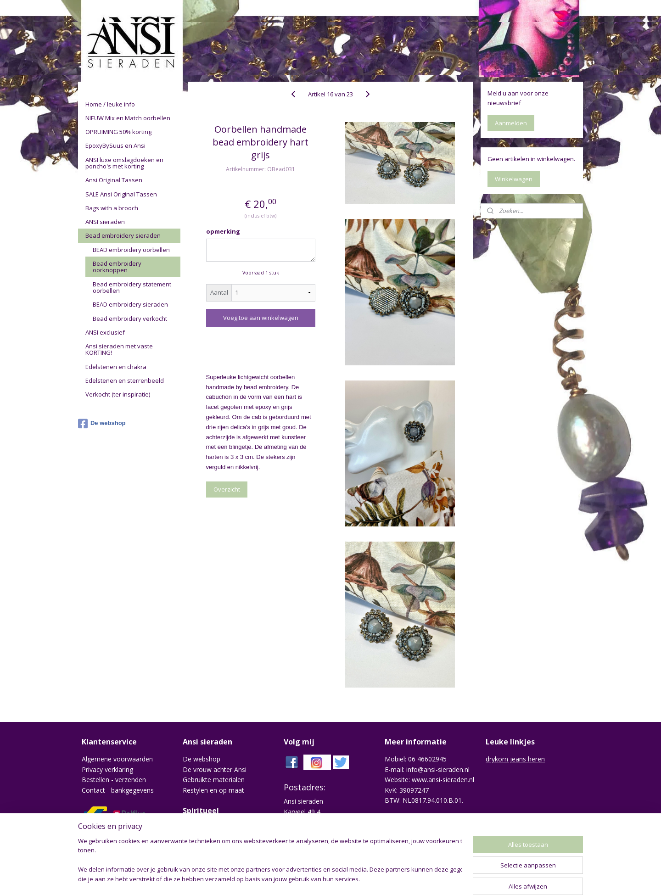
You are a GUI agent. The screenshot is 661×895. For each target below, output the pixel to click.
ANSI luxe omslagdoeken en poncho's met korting (124, 163)
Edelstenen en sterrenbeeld (124, 380)
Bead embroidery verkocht (130, 318)
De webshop (102, 423)
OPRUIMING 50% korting (118, 132)
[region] (270, 861)
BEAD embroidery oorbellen (131, 250)
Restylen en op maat (213, 790)
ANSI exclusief (105, 332)
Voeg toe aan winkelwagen (260, 317)
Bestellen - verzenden (114, 779)
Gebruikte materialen (214, 779)
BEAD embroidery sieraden (130, 304)
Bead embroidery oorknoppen (117, 266)
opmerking (223, 231)
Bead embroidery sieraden (123, 235)
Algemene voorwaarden (117, 759)
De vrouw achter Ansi (214, 769)
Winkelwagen (513, 179)
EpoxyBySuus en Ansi (115, 145)
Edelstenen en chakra (115, 367)
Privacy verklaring (107, 769)
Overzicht (226, 489)
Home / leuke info (110, 104)
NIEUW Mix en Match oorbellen (127, 118)
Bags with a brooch (111, 208)
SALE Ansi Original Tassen (121, 194)
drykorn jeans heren (515, 759)
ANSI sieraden (105, 222)
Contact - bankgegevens (118, 790)
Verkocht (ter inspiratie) (117, 394)
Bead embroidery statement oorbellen (132, 287)
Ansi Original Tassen (113, 180)
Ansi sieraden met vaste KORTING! (119, 349)
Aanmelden (511, 123)
